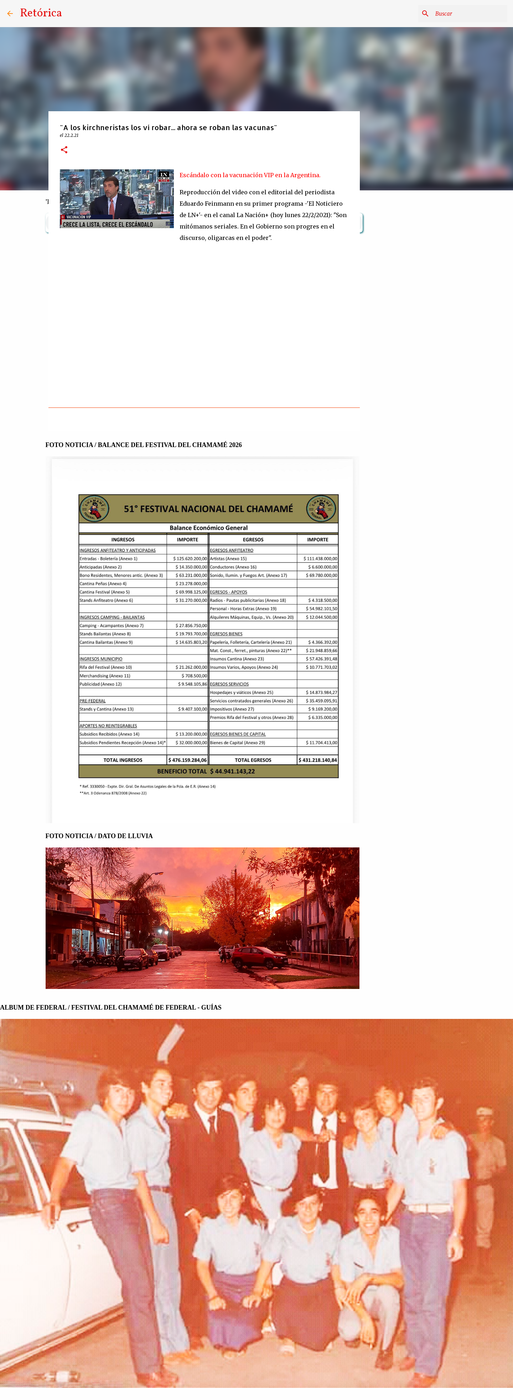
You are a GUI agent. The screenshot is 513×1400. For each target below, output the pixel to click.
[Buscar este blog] (469, 13)
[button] (64, 150)
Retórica (41, 13)
